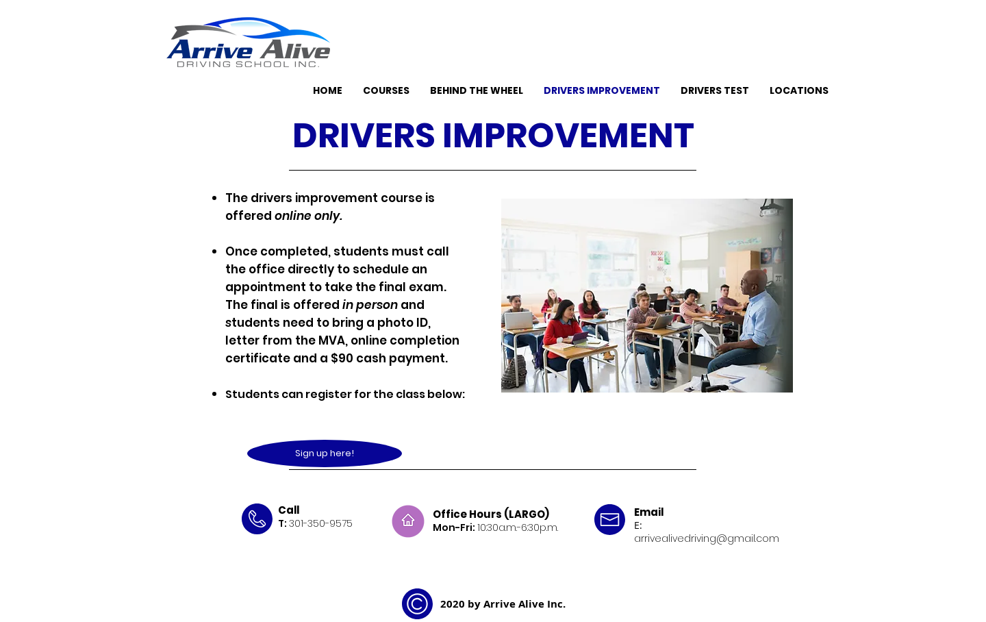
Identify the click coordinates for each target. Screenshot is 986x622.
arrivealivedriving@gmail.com (706, 538)
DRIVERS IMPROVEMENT (493, 136)
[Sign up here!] (324, 453)
